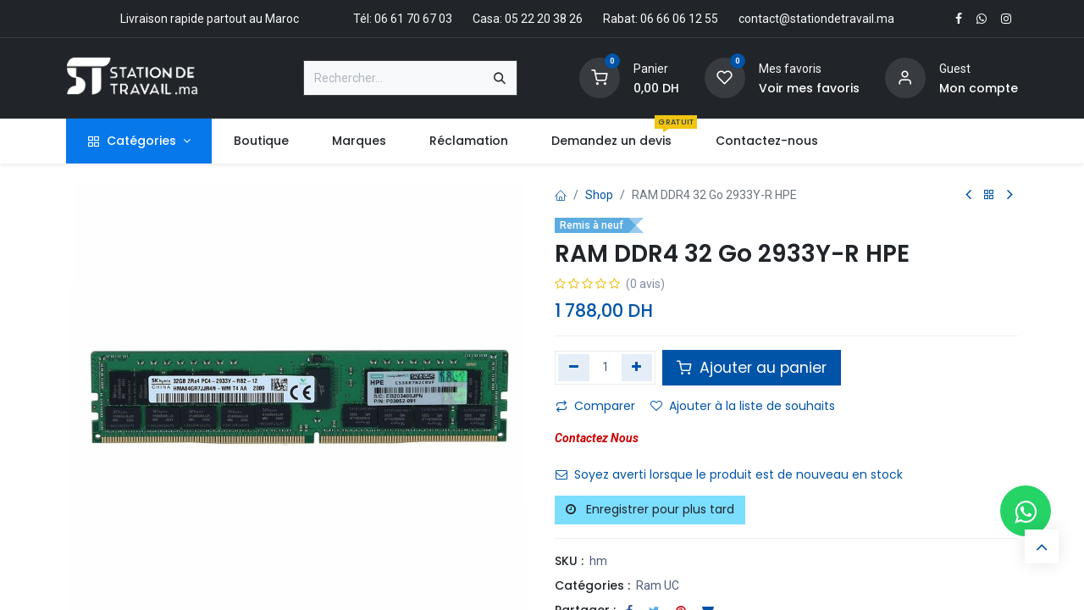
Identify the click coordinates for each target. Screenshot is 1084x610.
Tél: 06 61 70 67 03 (402, 18)
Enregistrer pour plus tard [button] (650, 509)
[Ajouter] (637, 367)
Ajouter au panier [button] (752, 368)
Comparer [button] (595, 405)
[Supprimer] (573, 367)
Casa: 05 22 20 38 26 (528, 18)
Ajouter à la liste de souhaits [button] (742, 405)
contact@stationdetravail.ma (816, 18)
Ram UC (657, 585)
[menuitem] (261, 141)
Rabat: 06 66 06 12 (652, 18)
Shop (599, 195)
